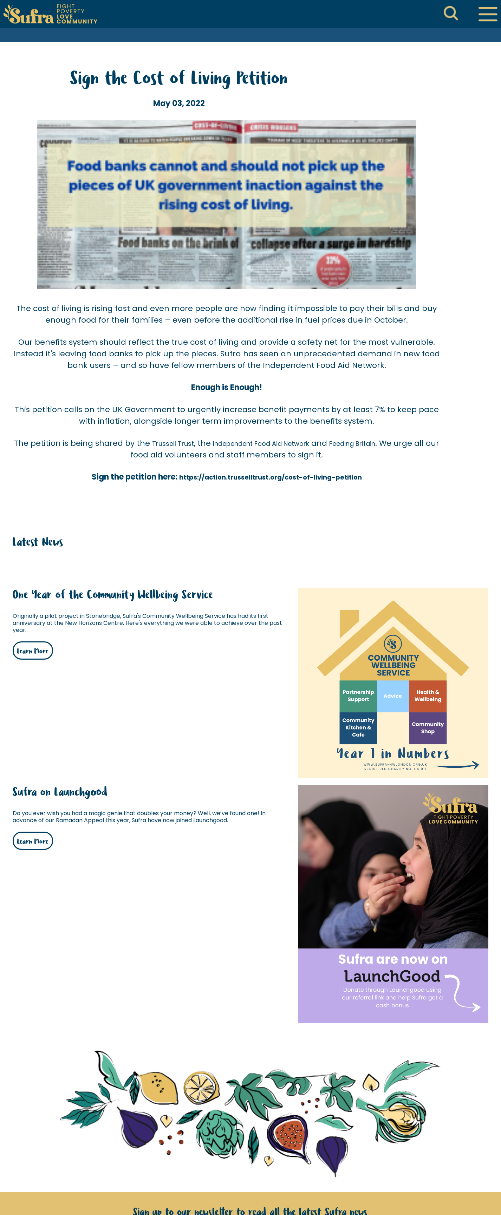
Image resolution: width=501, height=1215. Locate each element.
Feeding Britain (352, 443)
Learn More (32, 651)
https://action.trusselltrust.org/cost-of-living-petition (270, 477)
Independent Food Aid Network (261, 443)
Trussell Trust (173, 443)
